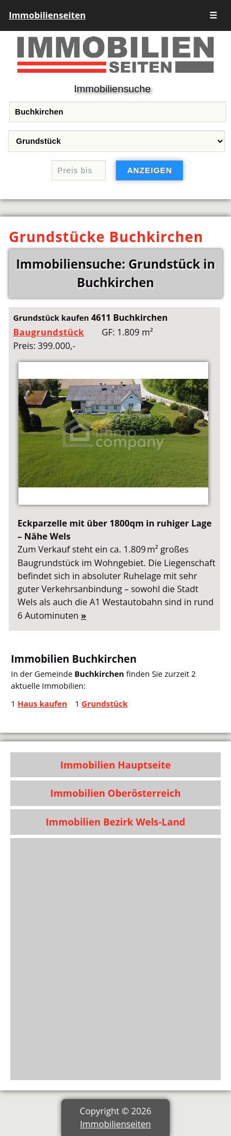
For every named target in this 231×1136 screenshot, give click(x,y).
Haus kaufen (42, 703)
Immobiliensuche (112, 88)
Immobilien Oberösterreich (115, 792)
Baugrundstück (48, 332)
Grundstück (104, 703)
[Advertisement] (115, 959)
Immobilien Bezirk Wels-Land (115, 821)
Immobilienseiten (47, 15)
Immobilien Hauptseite (115, 764)
